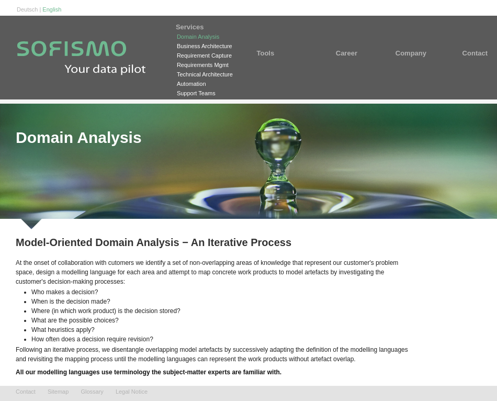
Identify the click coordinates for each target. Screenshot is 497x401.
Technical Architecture (205, 74)
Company (411, 53)
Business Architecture (204, 46)
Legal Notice (132, 391)
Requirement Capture (204, 55)
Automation (191, 84)
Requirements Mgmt (203, 65)
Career (350, 53)
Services (205, 27)
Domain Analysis (198, 37)
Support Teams (196, 93)
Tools (280, 53)
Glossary (92, 391)
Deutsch (27, 9)
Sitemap (58, 391)
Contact (468, 53)
